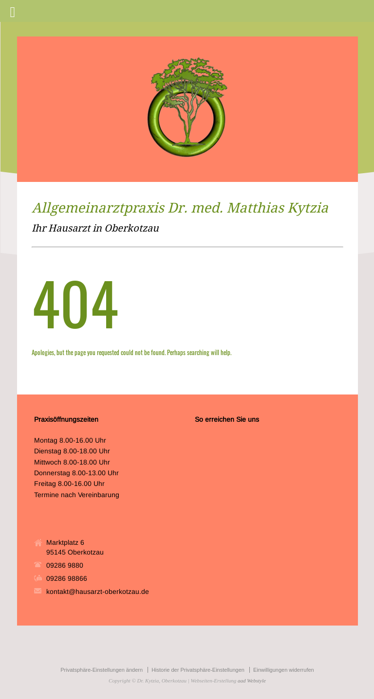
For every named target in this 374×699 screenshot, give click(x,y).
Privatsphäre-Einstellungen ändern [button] (101, 670)
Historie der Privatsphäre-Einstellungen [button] (197, 670)
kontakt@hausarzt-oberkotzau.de (97, 591)
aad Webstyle (252, 680)
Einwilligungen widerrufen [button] (283, 670)
